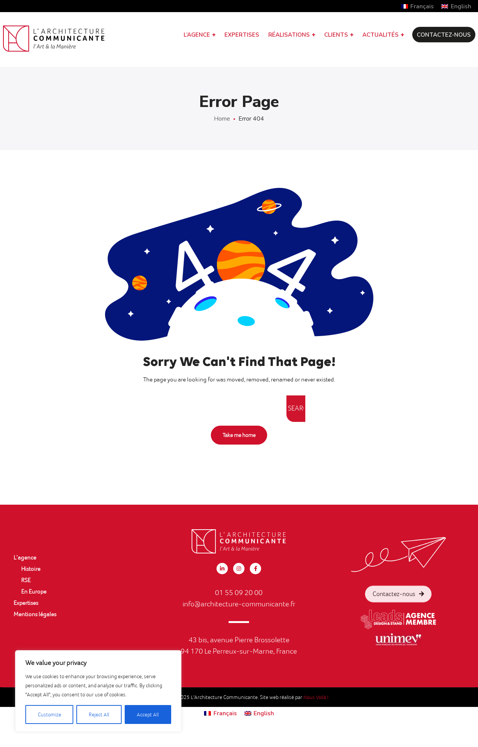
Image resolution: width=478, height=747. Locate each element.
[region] (98, 691)
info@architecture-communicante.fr (239, 604)
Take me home (239, 435)
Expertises (26, 602)
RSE (26, 580)
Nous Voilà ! (315, 697)
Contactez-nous (398, 608)
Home (222, 119)
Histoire (30, 568)
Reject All (99, 714)
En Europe (33, 591)
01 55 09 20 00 (239, 592)
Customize (49, 714)
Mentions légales (35, 614)
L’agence (25, 557)
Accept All (148, 714)
